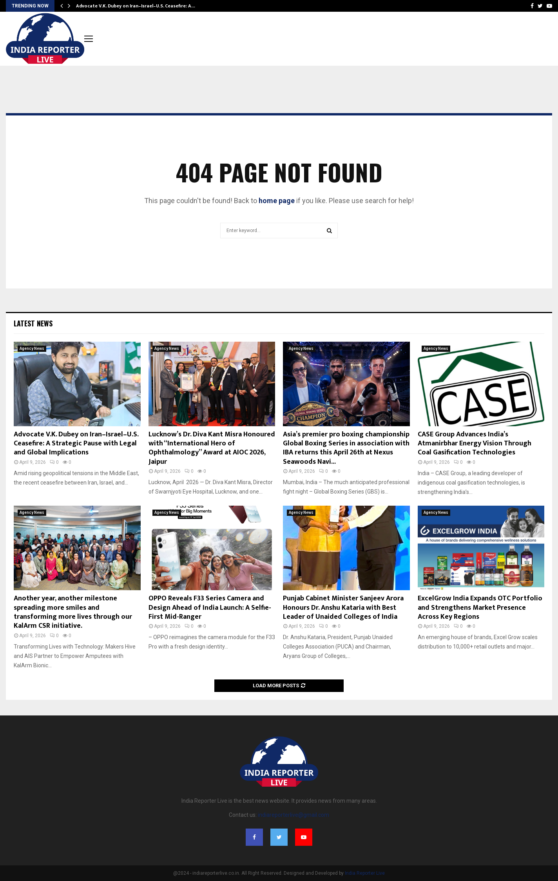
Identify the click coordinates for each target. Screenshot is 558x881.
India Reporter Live (365, 873)
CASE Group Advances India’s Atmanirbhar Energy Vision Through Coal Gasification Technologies (474, 444)
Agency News (32, 348)
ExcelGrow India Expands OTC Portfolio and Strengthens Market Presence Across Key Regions (480, 608)
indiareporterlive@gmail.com (293, 815)
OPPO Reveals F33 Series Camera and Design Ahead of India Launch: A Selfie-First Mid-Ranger (210, 608)
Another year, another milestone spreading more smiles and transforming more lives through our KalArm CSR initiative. (73, 612)
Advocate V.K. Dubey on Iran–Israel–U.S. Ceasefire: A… (135, 6)
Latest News (33, 323)
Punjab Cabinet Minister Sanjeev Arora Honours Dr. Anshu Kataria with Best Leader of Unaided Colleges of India (343, 608)
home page (277, 200)
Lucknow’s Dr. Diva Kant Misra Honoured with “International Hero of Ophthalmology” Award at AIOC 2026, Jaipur (212, 448)
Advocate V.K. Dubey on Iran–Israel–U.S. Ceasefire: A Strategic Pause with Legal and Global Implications (76, 444)
